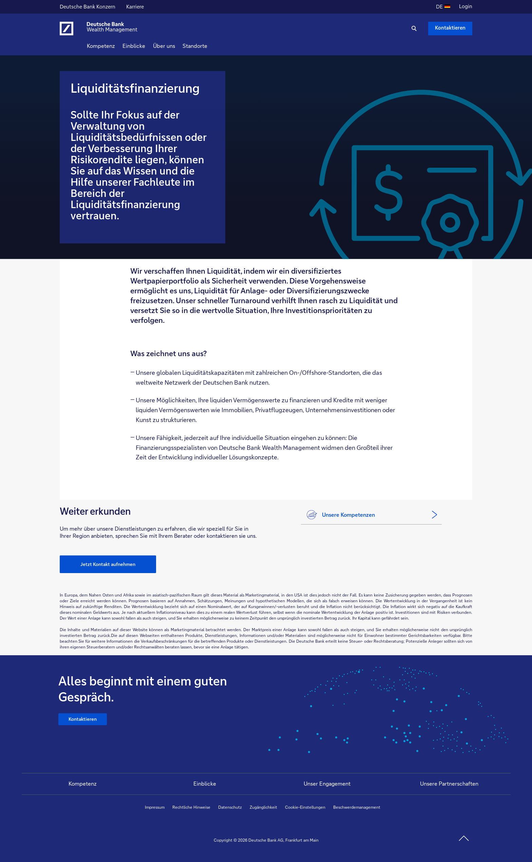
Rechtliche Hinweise (191, 807)
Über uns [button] (176, 45)
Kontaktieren (84, 720)
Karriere (136, 7)
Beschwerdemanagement (356, 807)
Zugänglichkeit (263, 807)
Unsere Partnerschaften (449, 783)
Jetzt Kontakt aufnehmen (107, 564)
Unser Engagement (327, 783)
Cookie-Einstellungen (305, 807)
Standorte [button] (207, 45)
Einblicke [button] (146, 45)
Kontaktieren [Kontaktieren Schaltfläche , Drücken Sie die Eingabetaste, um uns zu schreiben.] (450, 27)
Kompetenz (83, 783)
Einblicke (204, 783)
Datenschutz (230, 807)
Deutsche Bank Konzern (87, 7)
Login (465, 6)
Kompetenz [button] (113, 45)
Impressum (155, 807)
